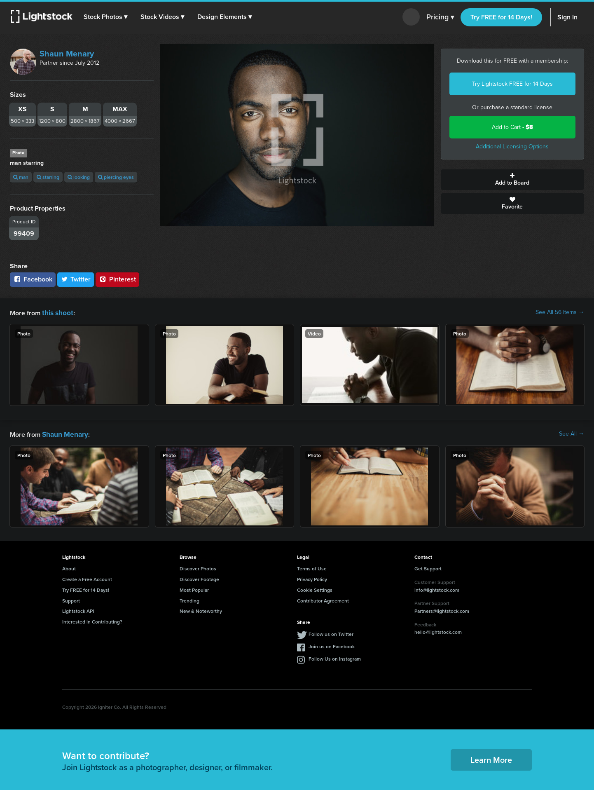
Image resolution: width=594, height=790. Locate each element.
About (69, 566)
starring (48, 177)
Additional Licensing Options (512, 146)
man (20, 177)
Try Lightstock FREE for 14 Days (512, 84)
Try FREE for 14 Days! (501, 17)
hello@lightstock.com (438, 630)
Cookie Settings (314, 588)
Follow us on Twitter (331, 632)
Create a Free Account (87, 577)
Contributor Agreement (323, 598)
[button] (107, 17)
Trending (189, 598)
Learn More (491, 758)
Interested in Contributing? (92, 620)
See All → (571, 433)
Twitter (76, 279)
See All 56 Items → (560, 312)
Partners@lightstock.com (441, 609)
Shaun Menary (67, 53)
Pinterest (117, 279)
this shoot (56, 312)
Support (71, 598)
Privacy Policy (312, 577)
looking (79, 177)
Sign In (567, 17)
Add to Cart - (512, 127)
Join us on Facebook (332, 644)
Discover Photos (198, 566)
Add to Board (513, 180)
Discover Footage (199, 577)
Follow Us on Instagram (335, 657)
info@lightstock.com (436, 588)
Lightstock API (78, 609)
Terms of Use (312, 566)
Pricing (440, 17)
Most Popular (194, 588)
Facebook (32, 279)
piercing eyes (116, 177)
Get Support (428, 566)
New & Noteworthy (201, 609)
